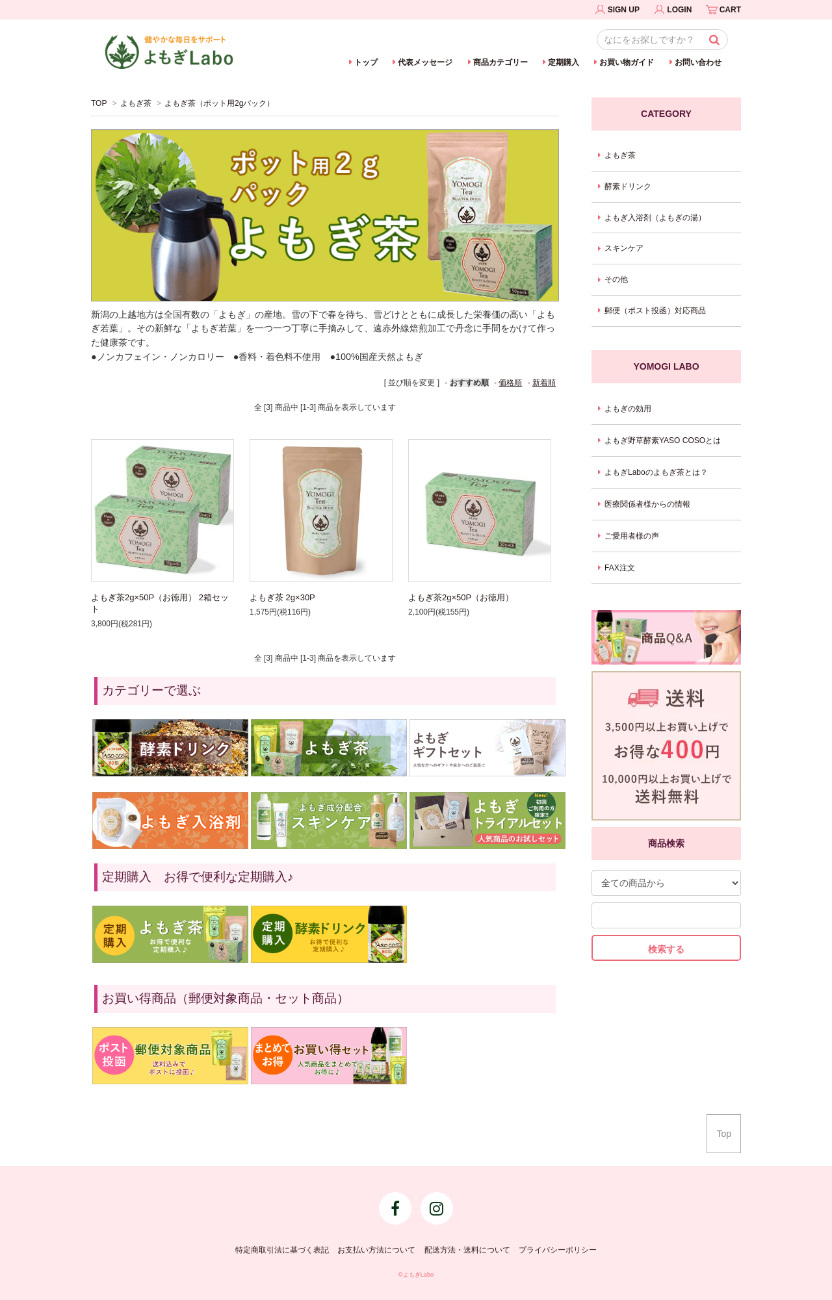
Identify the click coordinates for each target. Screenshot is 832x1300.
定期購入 (563, 62)
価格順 (510, 382)
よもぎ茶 (135, 103)
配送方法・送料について (467, 1250)
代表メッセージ (425, 62)
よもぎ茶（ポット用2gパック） (219, 103)
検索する (666, 949)
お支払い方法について (376, 1250)
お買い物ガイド (626, 62)
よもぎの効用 (627, 408)
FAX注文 (619, 567)
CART (730, 9)
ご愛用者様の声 (631, 536)
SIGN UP (624, 9)
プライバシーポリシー (558, 1250)
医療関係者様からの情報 (647, 504)
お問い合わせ (698, 62)
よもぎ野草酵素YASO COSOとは (662, 440)
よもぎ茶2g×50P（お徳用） (461, 597)
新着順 (544, 382)
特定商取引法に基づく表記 (282, 1250)
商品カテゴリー (500, 62)
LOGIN (679, 9)
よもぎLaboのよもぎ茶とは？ (656, 472)
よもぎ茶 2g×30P (282, 597)
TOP (99, 103)
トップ (366, 62)
